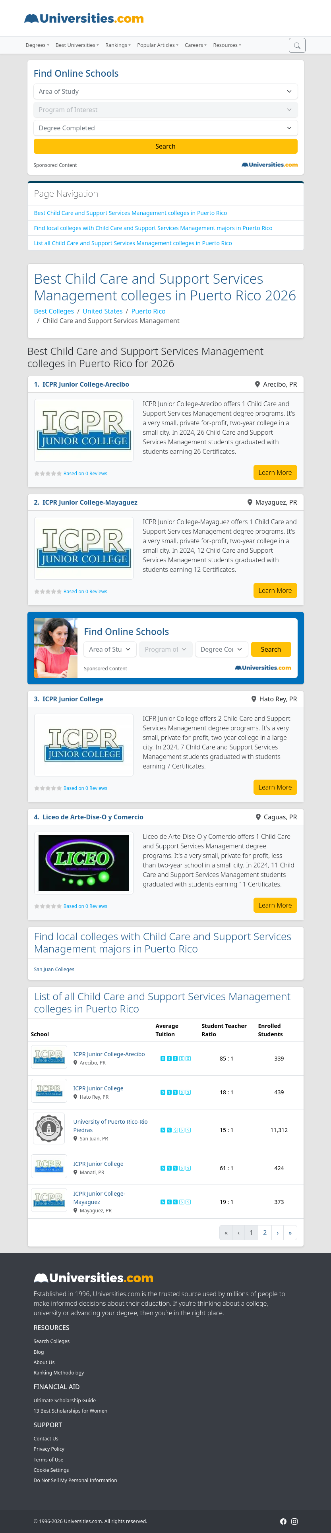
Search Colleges (52, 1341)
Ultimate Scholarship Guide (65, 1400)
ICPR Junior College (73, 699)
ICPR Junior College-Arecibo (86, 384)
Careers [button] (194, 44)
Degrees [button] (36, 44)
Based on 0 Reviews (85, 473)
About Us (44, 1362)
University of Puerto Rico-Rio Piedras (111, 1126)
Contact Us (46, 1438)
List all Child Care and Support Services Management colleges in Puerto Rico (133, 243)
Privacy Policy (49, 1449)
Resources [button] (225, 44)
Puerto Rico (149, 311)
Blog (39, 1352)
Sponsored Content (55, 165)
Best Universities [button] (75, 44)
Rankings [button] (116, 44)
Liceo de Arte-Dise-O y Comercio (93, 817)
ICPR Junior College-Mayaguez (90, 502)
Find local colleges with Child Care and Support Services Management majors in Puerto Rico (153, 228)
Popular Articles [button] (156, 44)
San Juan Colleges (54, 969)
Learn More (275, 472)
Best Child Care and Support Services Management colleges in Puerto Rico (130, 213)
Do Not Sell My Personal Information (75, 1480)
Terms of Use (49, 1459)
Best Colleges (54, 311)
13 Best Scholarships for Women (71, 1410)
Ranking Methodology (59, 1372)
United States (103, 311)
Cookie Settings (51, 1470)
